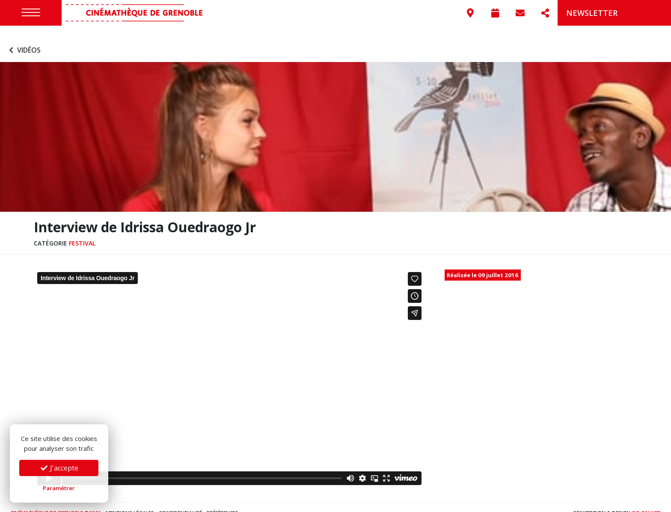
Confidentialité (180, 501)
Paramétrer (59, 488)
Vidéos (24, 37)
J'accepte (59, 468)
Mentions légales (130, 501)
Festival (82, 231)
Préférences (222, 501)
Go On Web (646, 501)
